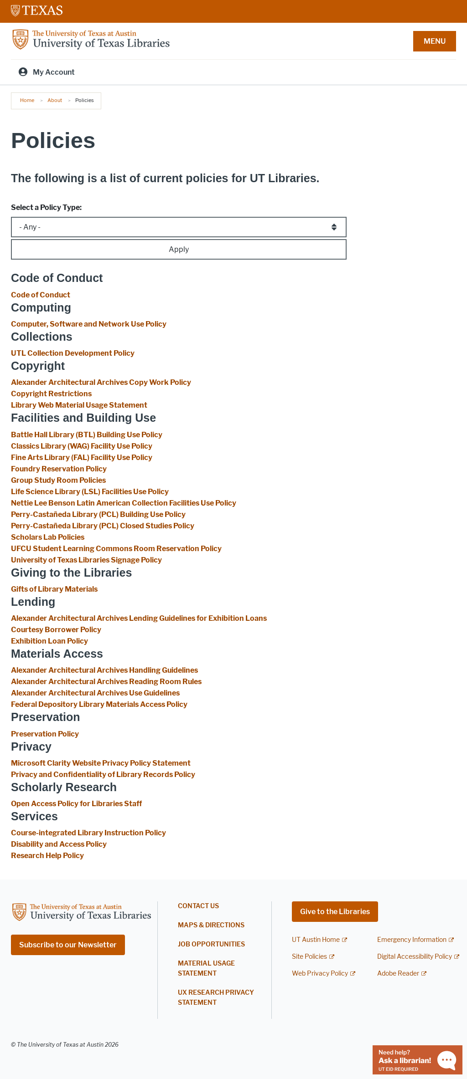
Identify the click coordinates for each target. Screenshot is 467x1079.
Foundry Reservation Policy (59, 469)
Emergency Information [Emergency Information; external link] (411, 940)
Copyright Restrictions (51, 393)
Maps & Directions (211, 925)
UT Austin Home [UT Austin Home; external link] (316, 940)
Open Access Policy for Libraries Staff (76, 803)
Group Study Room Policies (58, 480)
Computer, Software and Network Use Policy (88, 324)
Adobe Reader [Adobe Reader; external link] (398, 973)
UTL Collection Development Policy (73, 353)
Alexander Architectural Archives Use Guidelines (95, 693)
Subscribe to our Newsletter (68, 945)
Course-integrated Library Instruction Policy (88, 832)
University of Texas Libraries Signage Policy (86, 560)
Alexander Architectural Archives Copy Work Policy (101, 382)
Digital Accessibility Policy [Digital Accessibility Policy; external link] (414, 957)
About (54, 100)
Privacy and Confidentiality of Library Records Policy (103, 774)
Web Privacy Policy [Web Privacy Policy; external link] (320, 973)
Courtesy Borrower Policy (56, 629)
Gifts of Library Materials (54, 589)
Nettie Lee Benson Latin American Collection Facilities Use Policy (123, 503)
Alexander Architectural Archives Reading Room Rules (106, 681)
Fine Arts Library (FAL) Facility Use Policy (81, 457)
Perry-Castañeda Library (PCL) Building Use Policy (98, 514)
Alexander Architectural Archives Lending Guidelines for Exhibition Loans (139, 618)
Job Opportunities (211, 944)
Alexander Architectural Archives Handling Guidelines (104, 670)
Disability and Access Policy (59, 844)
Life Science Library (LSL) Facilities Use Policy (90, 491)
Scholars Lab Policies (47, 537)
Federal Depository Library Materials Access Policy (99, 704)
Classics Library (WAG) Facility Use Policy (81, 446)
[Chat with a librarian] (417, 1059)
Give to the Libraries (335, 911)
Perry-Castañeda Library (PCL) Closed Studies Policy (102, 526)
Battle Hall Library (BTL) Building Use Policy (86, 434)
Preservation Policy (45, 734)
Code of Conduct (40, 295)
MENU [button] (435, 41)
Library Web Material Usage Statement (79, 405)
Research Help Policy (47, 855)
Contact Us (198, 906)
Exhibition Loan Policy (49, 641)
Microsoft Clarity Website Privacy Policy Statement (101, 763)
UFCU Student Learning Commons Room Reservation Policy (116, 548)
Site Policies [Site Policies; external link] (309, 957)
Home (27, 100)
